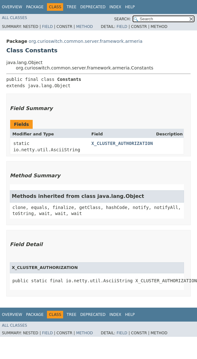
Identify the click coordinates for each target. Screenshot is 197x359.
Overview (12, 7)
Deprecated (93, 7)
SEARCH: (122, 19)
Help (130, 7)
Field (47, 26)
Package (34, 7)
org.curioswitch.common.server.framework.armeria (85, 41)
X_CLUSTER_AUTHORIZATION (122, 143)
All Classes (14, 18)
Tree (71, 7)
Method (84, 26)
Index (115, 7)
